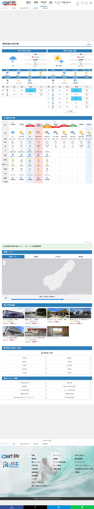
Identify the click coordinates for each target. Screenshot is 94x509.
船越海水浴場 (24, 393)
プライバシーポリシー (82, 465)
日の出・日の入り (38, 482)
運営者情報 (79, 459)
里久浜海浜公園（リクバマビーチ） (24, 397)
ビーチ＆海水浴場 (59, 462)
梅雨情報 (35, 472)
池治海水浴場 (24, 383)
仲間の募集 (57, 469)
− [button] (4, 263)
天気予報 (43, 3)
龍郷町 (69, 358)
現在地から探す (48, 353)
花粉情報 (35, 476)
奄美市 (24, 362)
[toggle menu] (91, 2)
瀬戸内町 (69, 365)
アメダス (35, 479)
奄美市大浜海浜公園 (69, 386)
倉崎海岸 (24, 386)
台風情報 (35, 469)
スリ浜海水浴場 (24, 390)
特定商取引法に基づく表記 (84, 469)
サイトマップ (79, 462)
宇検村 (24, 365)
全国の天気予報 (24, 444)
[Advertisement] (47, 26)
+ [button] (4, 261)
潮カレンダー (36, 462)
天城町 (69, 369)
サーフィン (58, 3)
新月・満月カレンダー (39, 486)
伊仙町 (24, 372)
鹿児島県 (35, 444)
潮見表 (28, 3)
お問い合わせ (65, 3)
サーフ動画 (57, 465)
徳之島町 (24, 369)
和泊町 (69, 372)
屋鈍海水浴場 (69, 393)
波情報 (36, 3)
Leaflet (71, 293)
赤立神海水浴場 (69, 397)
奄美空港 (69, 383)
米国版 (77, 472)
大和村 (69, 362)
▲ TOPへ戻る (47, 440)
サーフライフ (4, 444)
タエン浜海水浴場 (69, 390)
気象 (50, 3)
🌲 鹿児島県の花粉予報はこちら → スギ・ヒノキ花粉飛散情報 (22, 246)
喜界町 (24, 358)
